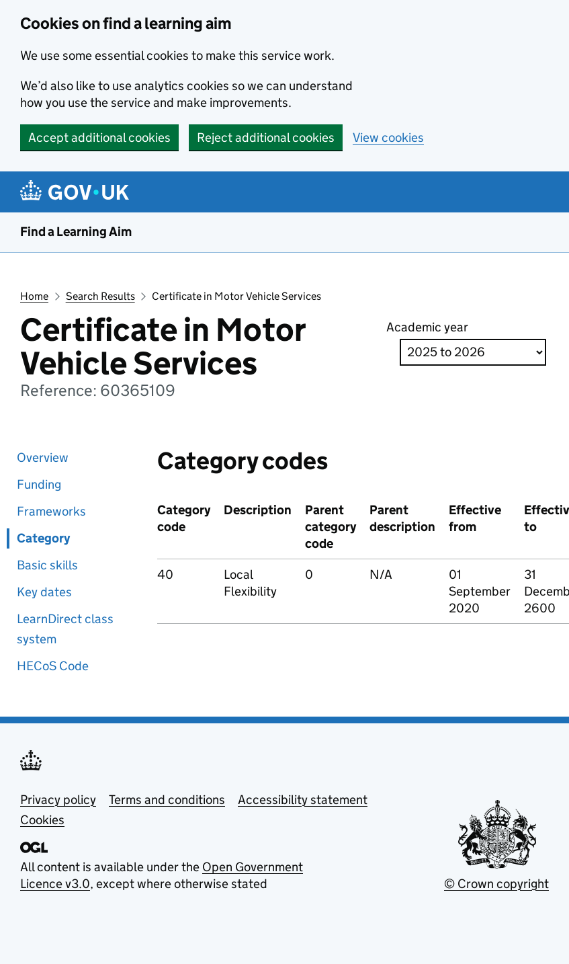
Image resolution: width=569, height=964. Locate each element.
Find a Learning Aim (76, 231)
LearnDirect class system (65, 629)
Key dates (44, 592)
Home (34, 296)
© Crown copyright (496, 883)
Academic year (427, 327)
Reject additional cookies (266, 137)
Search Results (100, 296)
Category (43, 538)
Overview (43, 457)
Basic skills (47, 565)
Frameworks (51, 511)
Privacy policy (58, 799)
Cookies (42, 820)
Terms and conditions (167, 799)
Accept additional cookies (99, 137)
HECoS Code (53, 666)
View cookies (388, 137)
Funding (39, 484)
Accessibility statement (302, 799)
